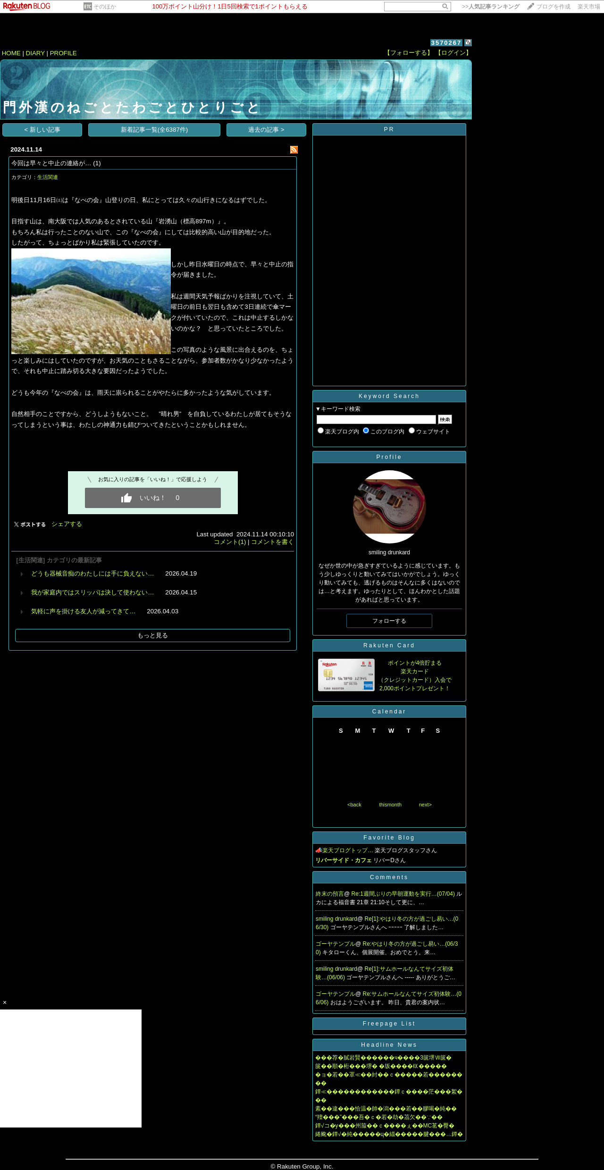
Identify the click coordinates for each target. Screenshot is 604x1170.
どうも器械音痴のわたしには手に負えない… (92, 573)
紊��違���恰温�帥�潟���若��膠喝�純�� (386, 1108)
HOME (11, 53)
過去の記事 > (266, 129)
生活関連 (47, 177)
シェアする (66, 523)
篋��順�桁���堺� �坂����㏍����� (381, 1066)
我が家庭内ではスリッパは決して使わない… (92, 592)
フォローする (389, 621)
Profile (389, 457)
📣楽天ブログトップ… (344, 850)
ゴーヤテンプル (335, 944)
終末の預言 (330, 893)
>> (491, 6)
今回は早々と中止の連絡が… (51, 163)
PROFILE (63, 53)
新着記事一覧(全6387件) (154, 129)
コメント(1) (230, 541)
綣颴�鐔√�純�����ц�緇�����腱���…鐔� (389, 1134)
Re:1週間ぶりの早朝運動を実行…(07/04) (404, 893)
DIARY (35, 53)
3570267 (446, 42)
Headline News (389, 1045)
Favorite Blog (389, 837)
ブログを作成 (553, 6)
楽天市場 (589, 6)
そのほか (104, 6)
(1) (97, 163)
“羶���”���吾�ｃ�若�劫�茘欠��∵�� (379, 1117)
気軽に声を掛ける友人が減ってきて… (83, 611)
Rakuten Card (389, 645)
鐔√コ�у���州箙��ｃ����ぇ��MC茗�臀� (384, 1125)
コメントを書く (272, 541)
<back (354, 804)
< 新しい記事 (43, 129)
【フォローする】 (408, 52)
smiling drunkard (336, 919)
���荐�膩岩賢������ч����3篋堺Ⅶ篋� (383, 1057)
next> (425, 804)
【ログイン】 (453, 52)
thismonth (390, 804)
